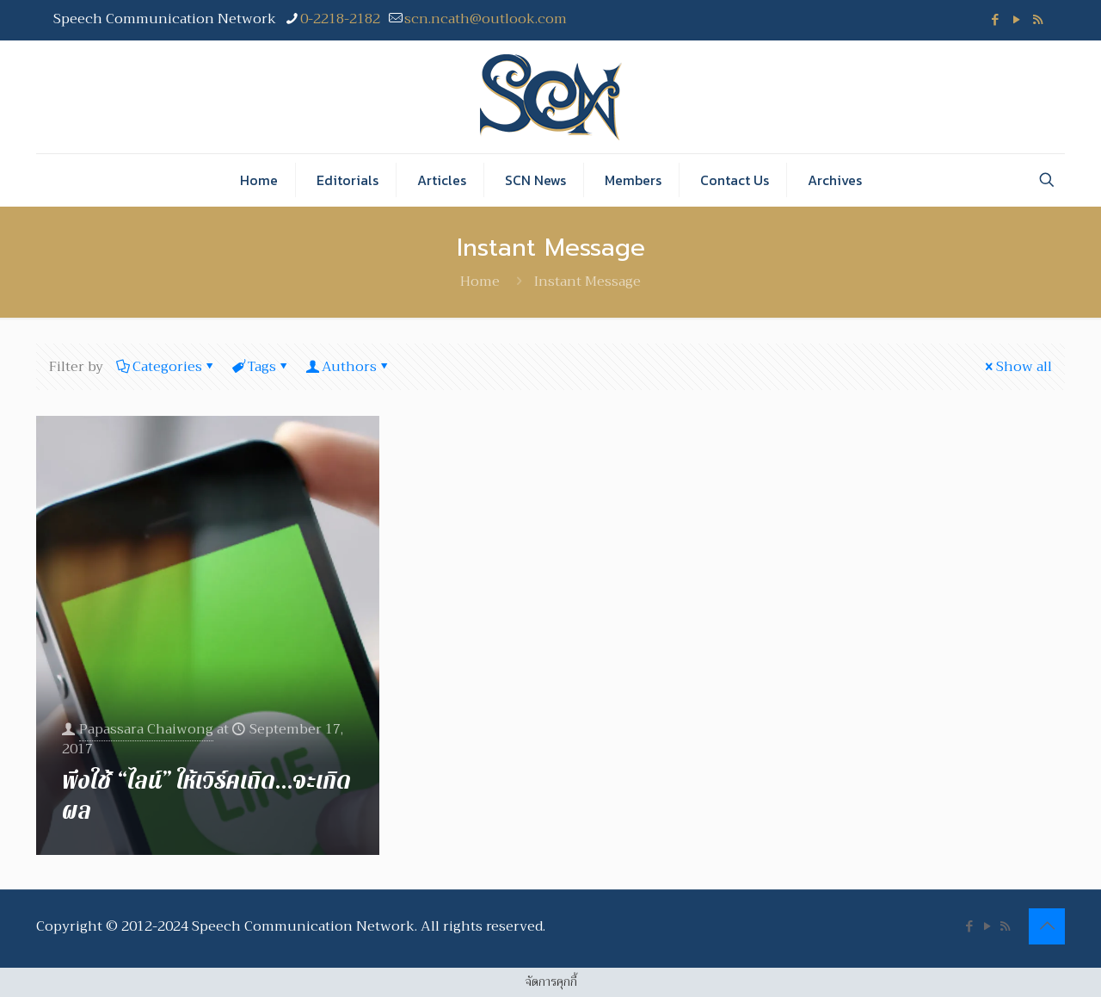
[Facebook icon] (994, 20)
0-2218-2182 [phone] (340, 19)
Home (480, 281)
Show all (1017, 367)
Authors (348, 367)
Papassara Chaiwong (146, 728)
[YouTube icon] (1016, 20)
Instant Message (587, 281)
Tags (260, 367)
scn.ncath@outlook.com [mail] (485, 19)
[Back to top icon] (1047, 926)
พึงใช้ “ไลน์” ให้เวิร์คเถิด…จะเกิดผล (206, 796)
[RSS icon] (1037, 20)
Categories (166, 367)
